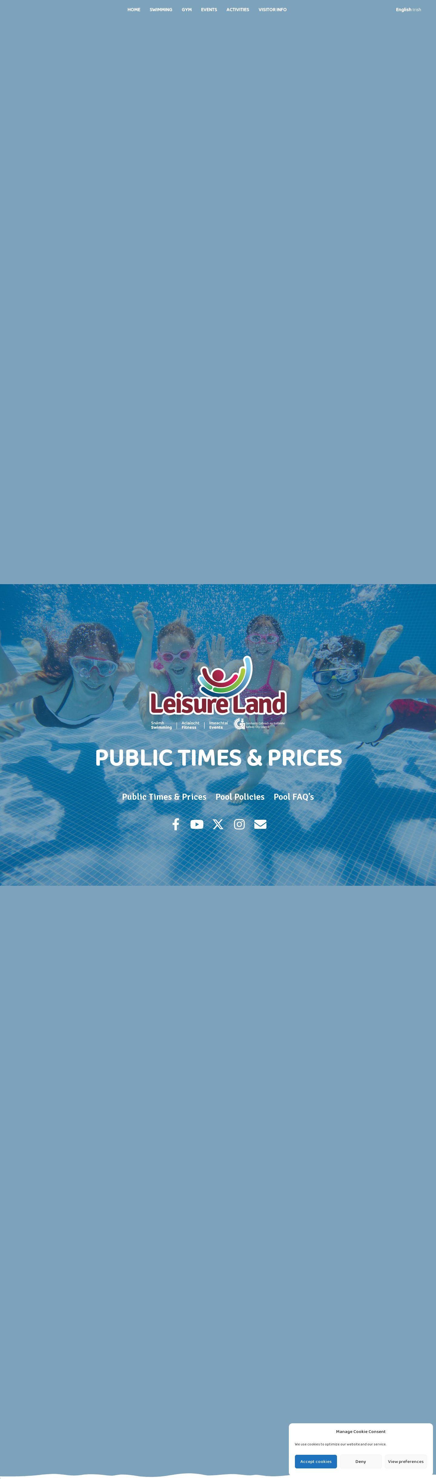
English (403, 10)
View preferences (406, 1461)
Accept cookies (316, 1461)
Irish (416, 10)
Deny (360, 1461)
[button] (176, 824)
